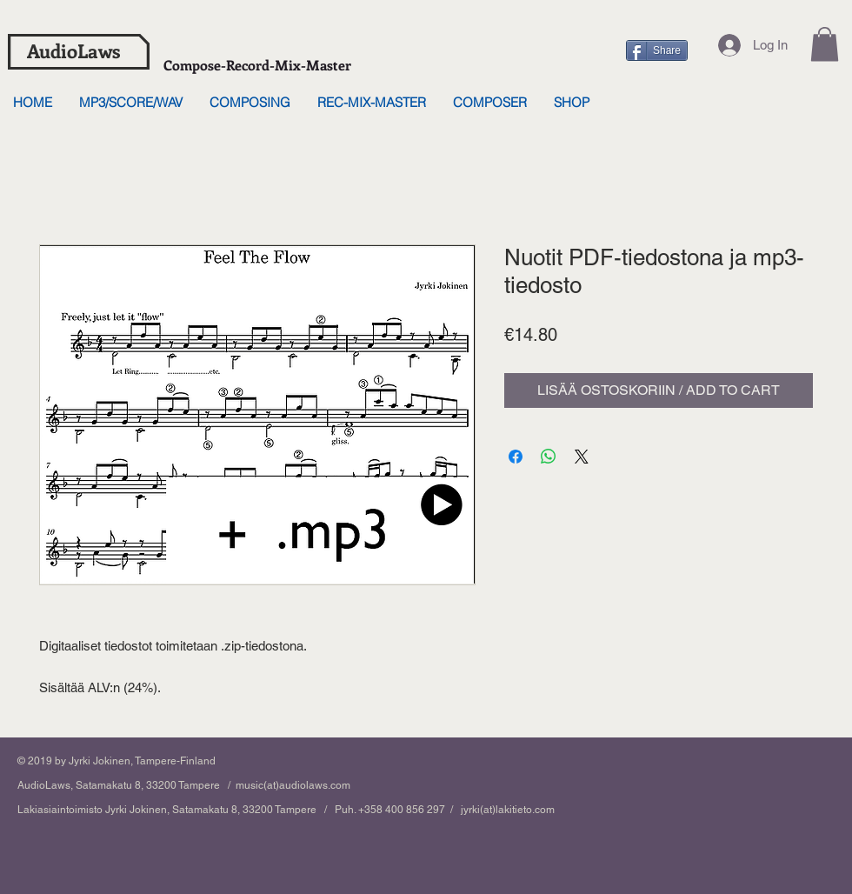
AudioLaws (74, 50)
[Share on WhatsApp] (548, 456)
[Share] (657, 50)
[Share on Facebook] (515, 456)
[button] (824, 44)
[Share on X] (581, 456)
